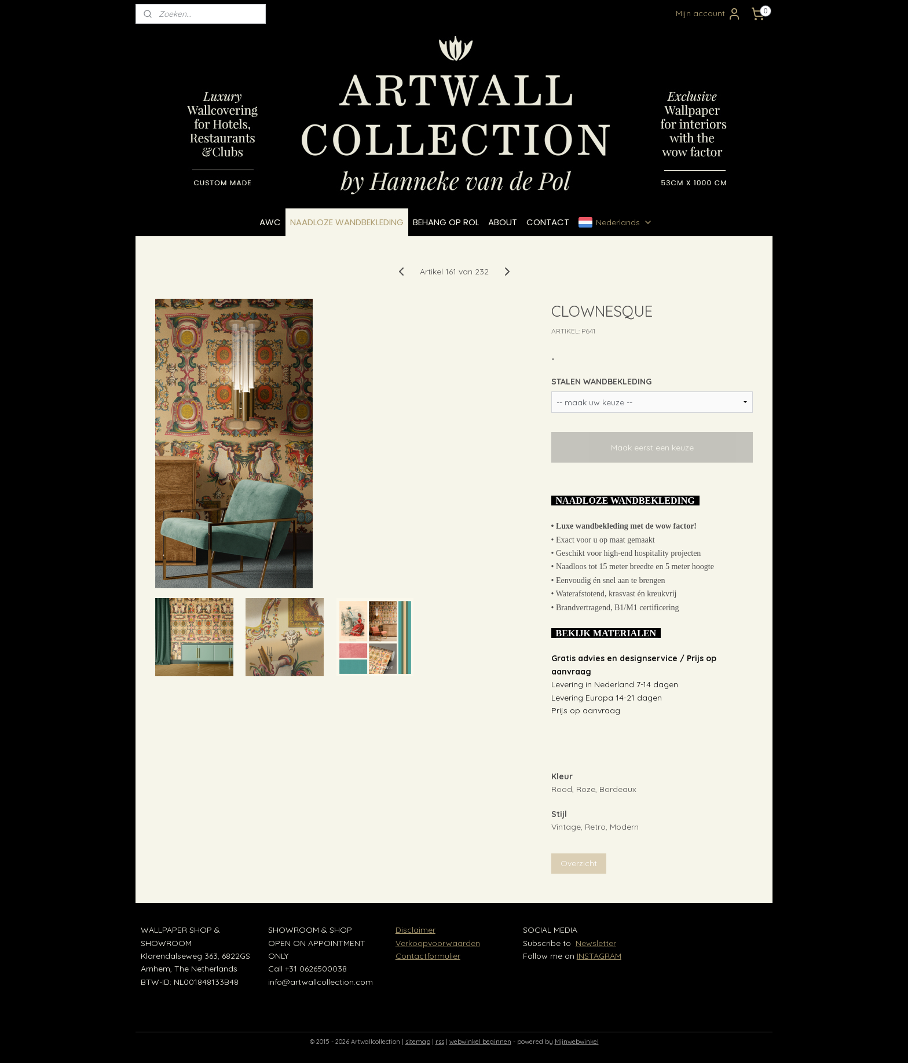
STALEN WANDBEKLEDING (601, 381)
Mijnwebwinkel (577, 1042)
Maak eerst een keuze (652, 447)
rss (439, 1042)
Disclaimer (415, 930)
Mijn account (708, 14)
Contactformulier (428, 956)
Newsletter (596, 943)
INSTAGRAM (599, 956)
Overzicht (579, 863)
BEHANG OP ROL (446, 222)
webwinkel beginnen (480, 1042)
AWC (270, 222)
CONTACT (547, 222)
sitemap (417, 1042)
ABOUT (502, 222)
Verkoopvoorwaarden (438, 943)
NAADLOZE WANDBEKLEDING (347, 222)
